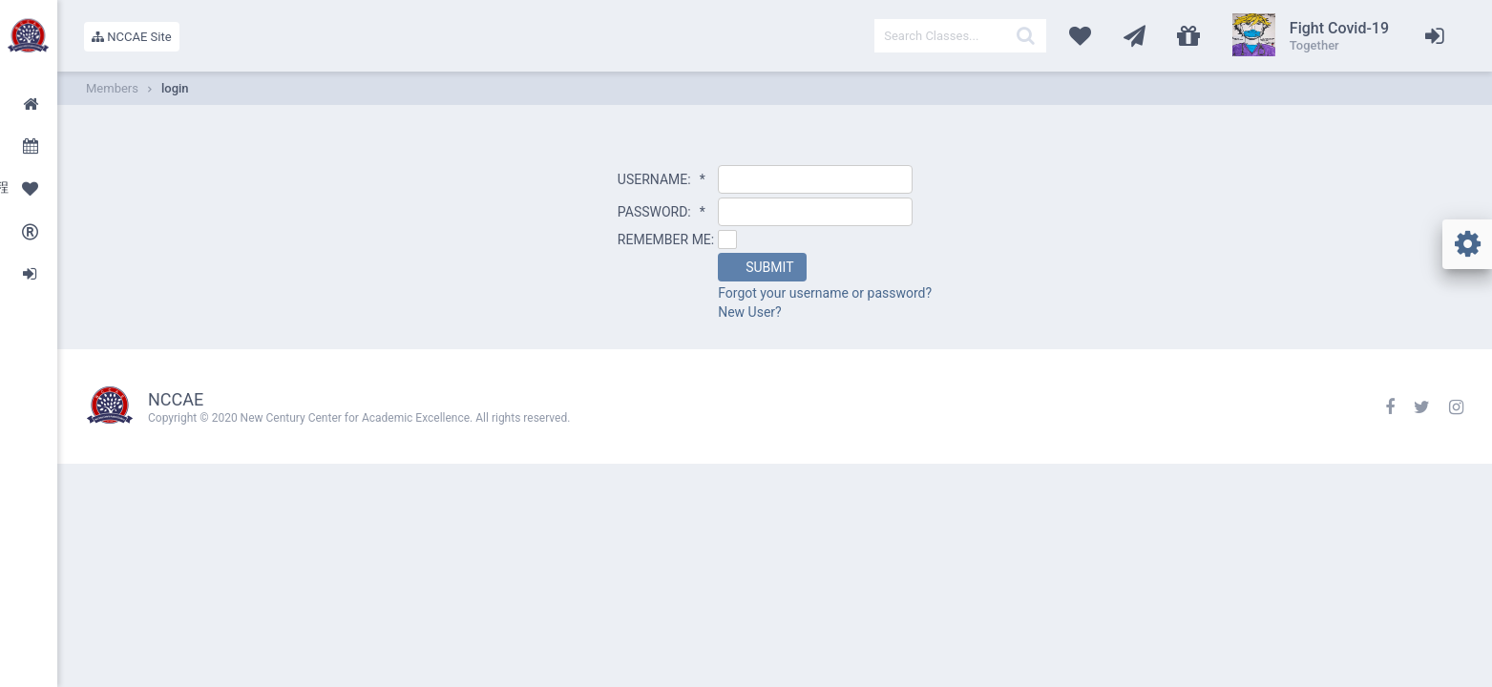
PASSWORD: (661, 211)
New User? (750, 312)
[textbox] (960, 35)
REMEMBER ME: (666, 239)
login (175, 88)
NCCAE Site (132, 37)
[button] (762, 267)
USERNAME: (661, 179)
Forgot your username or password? (825, 293)
